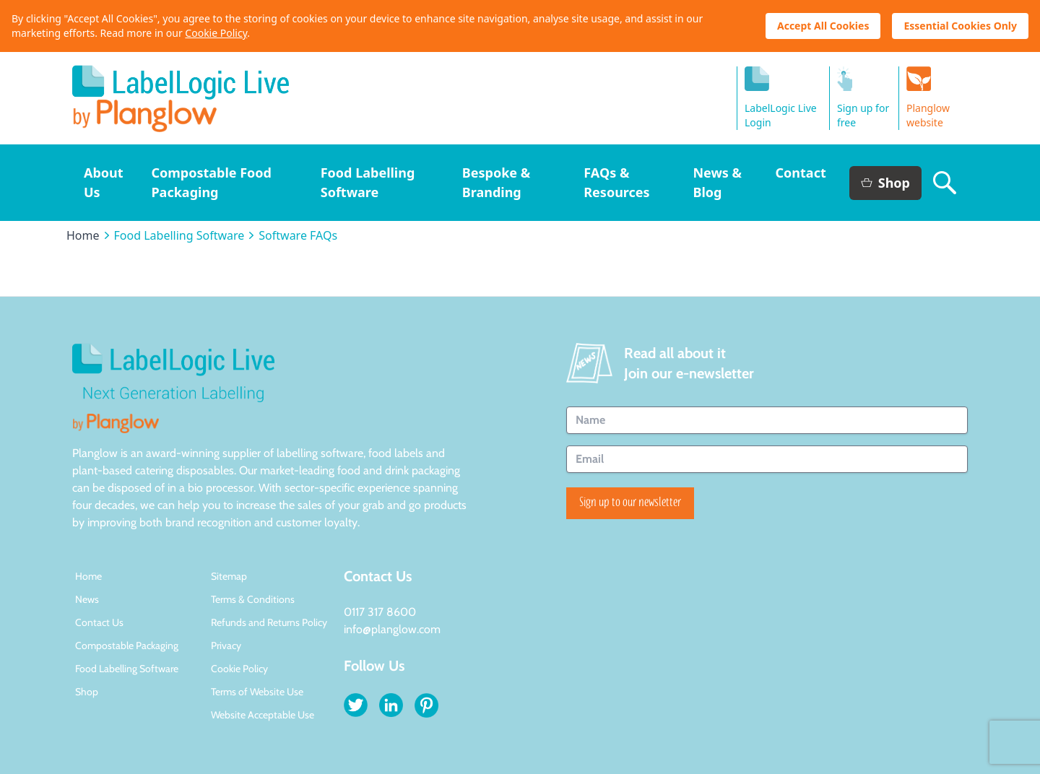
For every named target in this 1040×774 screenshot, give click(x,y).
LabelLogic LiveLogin (781, 97)
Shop (885, 182)
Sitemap (229, 576)
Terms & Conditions (253, 599)
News (87, 599)
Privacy (226, 645)
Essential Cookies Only (960, 25)
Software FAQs (298, 235)
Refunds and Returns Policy (269, 622)
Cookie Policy (216, 33)
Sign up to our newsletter (630, 503)
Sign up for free (863, 97)
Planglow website (928, 97)
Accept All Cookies (823, 25)
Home (83, 235)
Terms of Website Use (257, 691)
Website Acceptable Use (262, 714)
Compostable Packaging (126, 645)
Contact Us (99, 622)
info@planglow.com (392, 629)
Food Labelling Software (179, 235)
